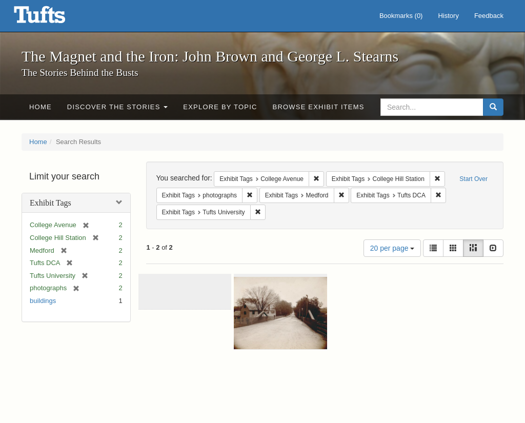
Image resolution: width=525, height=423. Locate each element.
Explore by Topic (220, 107)
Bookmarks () (401, 15)
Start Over (473, 179)
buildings (43, 301)
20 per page (392, 248)
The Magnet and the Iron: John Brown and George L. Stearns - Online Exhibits (52, 18)
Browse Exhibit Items (319, 107)
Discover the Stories (117, 107)
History (448, 15)
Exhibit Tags (50, 202)
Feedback (488, 15)
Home (40, 107)
